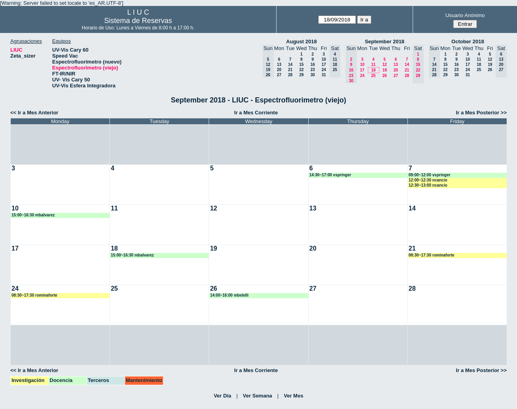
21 (290, 70)
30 (312, 75)
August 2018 (301, 41)
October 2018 (468, 41)
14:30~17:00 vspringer (330, 175)
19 (384, 70)
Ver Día (222, 396)
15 (301, 64)
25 (373, 75)
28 (290, 75)
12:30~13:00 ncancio (428, 185)
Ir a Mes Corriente (256, 113)
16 (312, 64)
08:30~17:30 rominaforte (431, 255)
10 (323, 59)
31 (323, 75)
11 (373, 64)
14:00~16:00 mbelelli (229, 295)
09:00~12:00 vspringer (429, 175)
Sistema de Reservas (138, 21)
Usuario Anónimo (465, 15)
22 (301, 70)
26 (384, 75)
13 (279, 64)
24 (323, 70)
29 (301, 75)
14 (290, 64)
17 (323, 64)
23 (312, 70)
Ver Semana (257, 396)
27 (279, 75)
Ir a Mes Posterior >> (481, 113)
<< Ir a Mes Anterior (34, 113)
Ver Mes (293, 396)
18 (373, 70)
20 (279, 70)
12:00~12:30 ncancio (428, 180)
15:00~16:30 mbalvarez (33, 215)
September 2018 (384, 41)
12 (384, 64)
